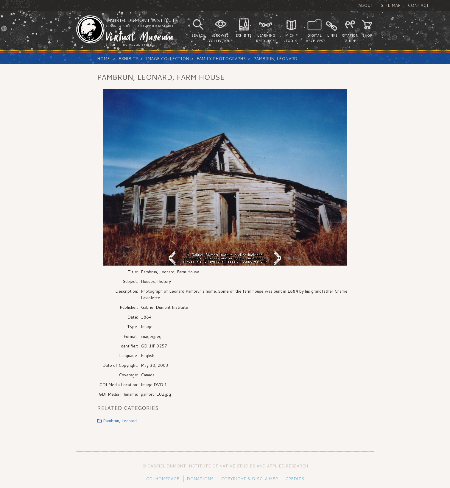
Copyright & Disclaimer (249, 479)
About (365, 5)
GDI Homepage (162, 479)
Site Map (391, 5)
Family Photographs (221, 59)
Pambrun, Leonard (275, 59)
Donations (200, 479)
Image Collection (167, 59)
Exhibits (128, 59)
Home (103, 59)
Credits (294, 479)
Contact (418, 5)
